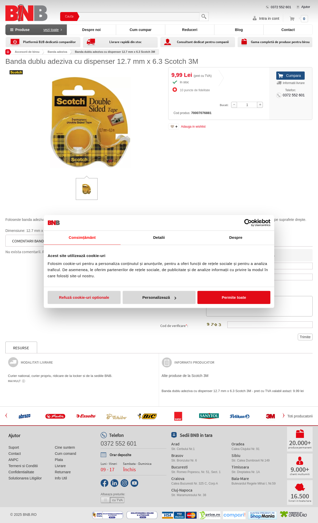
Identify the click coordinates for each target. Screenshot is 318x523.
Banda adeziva (57, 51)
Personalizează (159, 297)
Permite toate (234, 297)
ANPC (13, 460)
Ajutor (305, 7)
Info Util (61, 478)
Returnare (63, 472)
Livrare (60, 466)
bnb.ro (30, 514)
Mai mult (14, 381)
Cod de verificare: (174, 325)
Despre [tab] (235, 237)
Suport (13, 447)
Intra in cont (269, 18)
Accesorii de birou (27, 51)
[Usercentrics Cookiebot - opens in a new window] (248, 223)
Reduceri (189, 30)
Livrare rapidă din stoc (125, 42)
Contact (288, 30)
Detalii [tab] (159, 237)
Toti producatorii (300, 416)
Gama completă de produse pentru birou (280, 42)
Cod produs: (183, 99)
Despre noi (91, 30)
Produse (36, 30)
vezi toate (51, 30)
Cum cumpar (141, 30)
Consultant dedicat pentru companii (203, 42)
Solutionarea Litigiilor (25, 478)
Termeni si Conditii (23, 466)
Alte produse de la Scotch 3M (185, 376)
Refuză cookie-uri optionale (84, 297)
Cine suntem (65, 447)
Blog (239, 30)
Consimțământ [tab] (82, 237)
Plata (59, 460)
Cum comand (65, 454)
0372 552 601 (281, 7)
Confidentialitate (21, 472)
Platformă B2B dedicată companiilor (49, 42)
